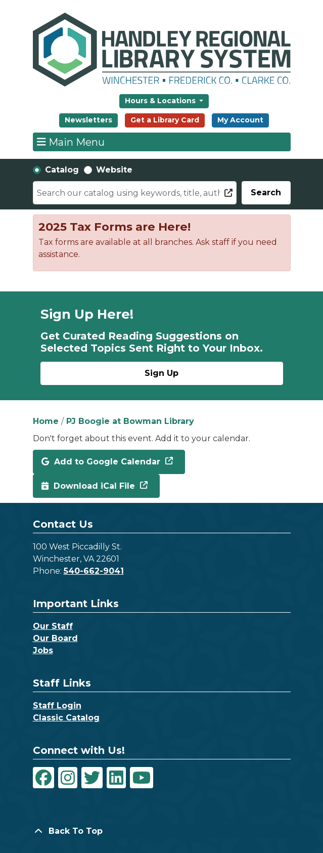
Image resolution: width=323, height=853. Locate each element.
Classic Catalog (66, 717)
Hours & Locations (161, 100)
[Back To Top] (162, 831)
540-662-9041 (94, 571)
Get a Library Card (164, 119)
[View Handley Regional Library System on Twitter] (92, 777)
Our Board (55, 638)
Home (46, 421)
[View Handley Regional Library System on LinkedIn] (116, 777)
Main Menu (71, 141)
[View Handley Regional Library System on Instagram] (67, 777)
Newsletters (88, 119)
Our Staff (53, 626)
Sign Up (161, 373)
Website (114, 170)
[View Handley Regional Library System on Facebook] (43, 777)
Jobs (43, 650)
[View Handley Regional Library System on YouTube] (141, 777)
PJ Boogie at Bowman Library (130, 421)
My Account (240, 119)
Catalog (62, 170)
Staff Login (57, 705)
